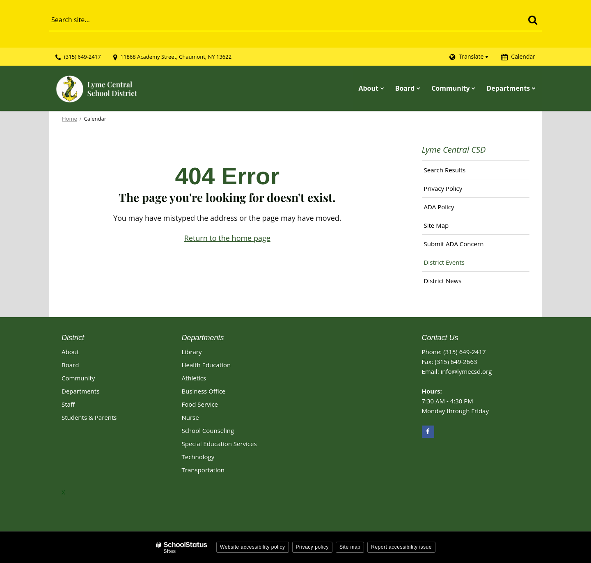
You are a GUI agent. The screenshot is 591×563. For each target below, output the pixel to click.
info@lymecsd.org (466, 371)
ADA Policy (439, 207)
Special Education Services (219, 443)
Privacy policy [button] (312, 546)
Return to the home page (227, 238)
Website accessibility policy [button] (252, 546)
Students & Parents (89, 417)
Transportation (203, 469)
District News (443, 281)
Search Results (445, 170)
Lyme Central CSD (454, 149)
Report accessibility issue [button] (401, 546)
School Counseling (208, 430)
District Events (444, 262)
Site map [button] (349, 546)
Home (69, 118)
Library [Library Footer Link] (192, 351)
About (70, 351)
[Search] (532, 19)
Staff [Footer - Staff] (68, 404)
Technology (198, 456)
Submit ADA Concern (454, 244)
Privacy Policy (443, 188)
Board (70, 364)
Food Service (200, 404)
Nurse (190, 417)
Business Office (204, 391)
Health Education (206, 364)
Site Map (436, 225)
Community (78, 377)
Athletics (194, 377)
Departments (80, 391)
